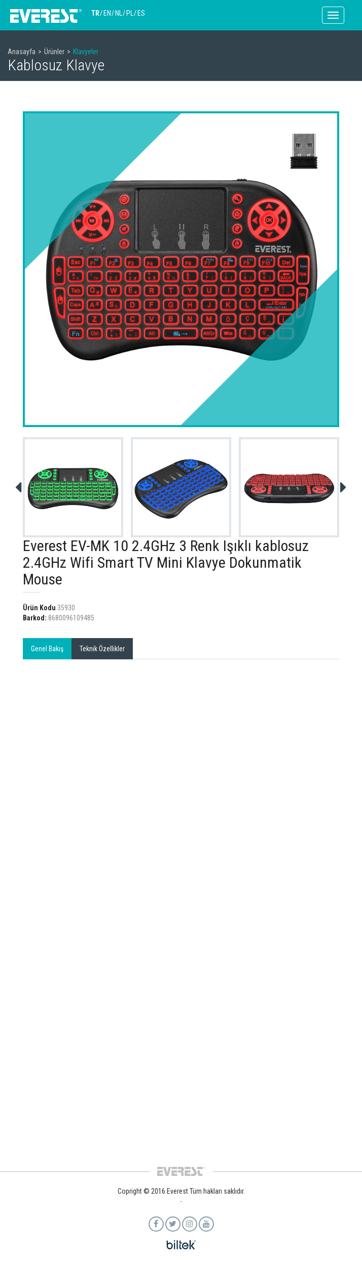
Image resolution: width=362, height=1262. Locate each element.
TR (95, 13)
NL (118, 13)
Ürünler (54, 52)
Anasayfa (21, 52)
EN (107, 13)
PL (129, 13)
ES (141, 13)
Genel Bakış (47, 649)
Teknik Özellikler (102, 649)
